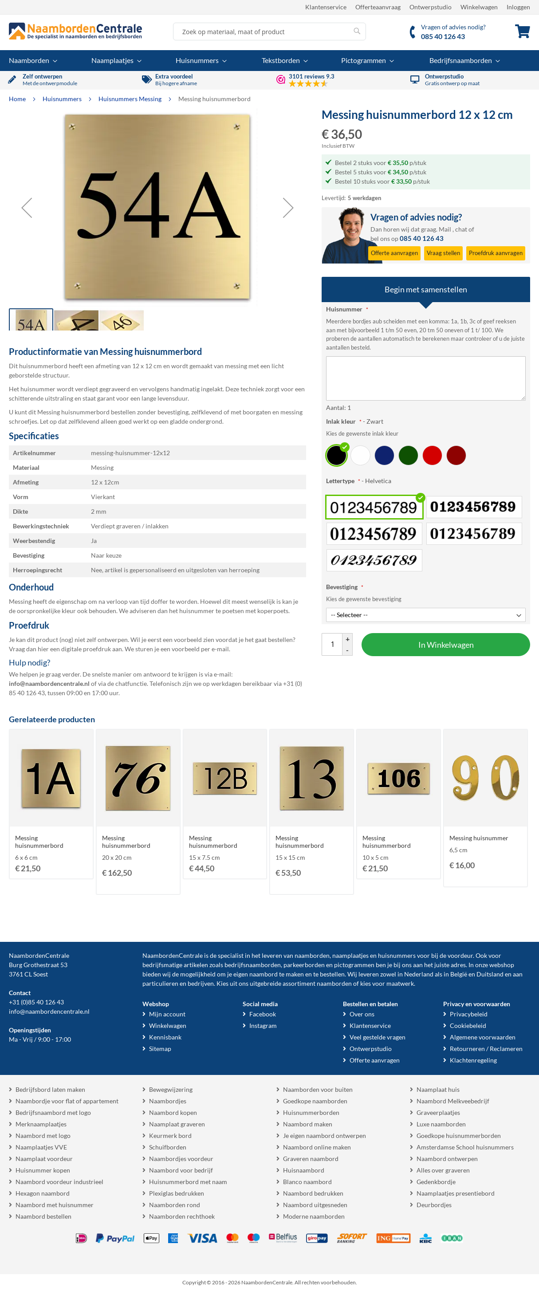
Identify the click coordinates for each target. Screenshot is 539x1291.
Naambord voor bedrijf (181, 1170)
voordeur (460, 955)
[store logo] (75, 31)
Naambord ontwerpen (447, 1158)
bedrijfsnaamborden (252, 964)
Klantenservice (325, 7)
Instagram (263, 1025)
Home (18, 98)
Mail (445, 229)
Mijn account (167, 1014)
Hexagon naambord (43, 1193)
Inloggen (518, 7)
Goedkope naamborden (315, 1101)
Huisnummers (63, 98)
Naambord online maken (317, 1147)
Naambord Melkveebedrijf (453, 1101)
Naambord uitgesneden (315, 1204)
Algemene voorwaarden (482, 1037)
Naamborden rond (174, 1204)
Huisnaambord (303, 1170)
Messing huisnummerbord (39, 841)
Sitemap (160, 1048)
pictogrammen (354, 964)
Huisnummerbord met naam (188, 1181)
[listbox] (426, 455)
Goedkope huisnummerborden (459, 1135)
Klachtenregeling (473, 1060)
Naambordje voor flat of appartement (67, 1101)
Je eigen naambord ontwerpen (324, 1135)
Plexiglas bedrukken (176, 1193)
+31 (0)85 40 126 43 (36, 1002)
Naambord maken (307, 1124)
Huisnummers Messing (130, 98)
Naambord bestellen (43, 1216)
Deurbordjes (434, 1204)
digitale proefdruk (86, 649)
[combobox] (269, 31)
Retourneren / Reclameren (486, 1048)
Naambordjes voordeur (181, 1158)
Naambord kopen (173, 1112)
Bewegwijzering (171, 1089)
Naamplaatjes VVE (41, 1147)
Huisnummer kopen (43, 1170)
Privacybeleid (469, 1014)
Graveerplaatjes (438, 1112)
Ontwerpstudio (430, 7)
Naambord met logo (43, 1135)
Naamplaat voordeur (44, 1158)
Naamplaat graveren (177, 1124)
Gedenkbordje (436, 1181)
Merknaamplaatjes (41, 1124)
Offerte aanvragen (375, 1060)
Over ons (362, 1014)
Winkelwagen (479, 7)
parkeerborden (304, 964)
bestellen (332, 974)
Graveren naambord (310, 1158)
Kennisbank (165, 1037)
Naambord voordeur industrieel (59, 1181)
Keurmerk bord (170, 1135)
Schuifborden (167, 1147)
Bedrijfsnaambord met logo (53, 1112)
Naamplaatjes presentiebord (456, 1193)
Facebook (262, 1014)
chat (461, 229)
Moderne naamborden (314, 1216)
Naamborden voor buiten (318, 1089)
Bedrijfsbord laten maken (50, 1089)
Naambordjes (167, 1101)
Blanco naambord (307, 1181)
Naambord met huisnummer (55, 1204)
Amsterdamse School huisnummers (465, 1147)
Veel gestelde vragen (377, 1037)
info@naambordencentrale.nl (49, 1011)
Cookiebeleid (468, 1025)
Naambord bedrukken (313, 1193)
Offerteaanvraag (378, 7)
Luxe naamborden (441, 1124)
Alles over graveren (443, 1170)
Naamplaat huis (438, 1089)
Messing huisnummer (478, 838)
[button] (26, 207)
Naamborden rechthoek (182, 1216)
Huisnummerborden (311, 1112)
